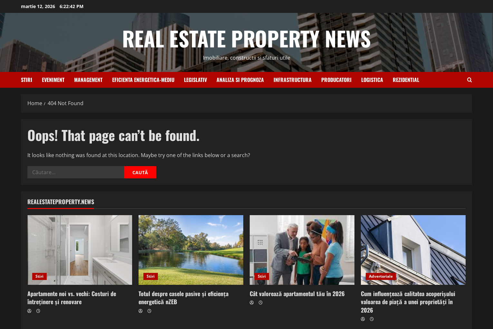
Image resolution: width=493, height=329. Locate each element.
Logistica (372, 80)
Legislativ (195, 80)
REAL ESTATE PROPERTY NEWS (246, 38)
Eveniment (53, 80)
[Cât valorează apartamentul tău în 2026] (302, 250)
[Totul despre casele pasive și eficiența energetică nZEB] (191, 250)
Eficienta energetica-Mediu (143, 80)
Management (88, 80)
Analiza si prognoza (240, 80)
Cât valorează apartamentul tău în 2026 (297, 293)
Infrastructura (293, 80)
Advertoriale (381, 276)
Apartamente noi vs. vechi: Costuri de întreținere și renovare (71, 297)
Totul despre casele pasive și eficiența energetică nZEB (183, 297)
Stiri (26, 80)
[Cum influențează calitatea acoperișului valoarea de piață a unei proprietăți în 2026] (413, 250)
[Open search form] (469, 80)
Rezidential (406, 80)
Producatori (336, 80)
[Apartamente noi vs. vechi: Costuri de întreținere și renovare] (79, 250)
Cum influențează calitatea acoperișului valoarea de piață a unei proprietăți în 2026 (408, 301)
